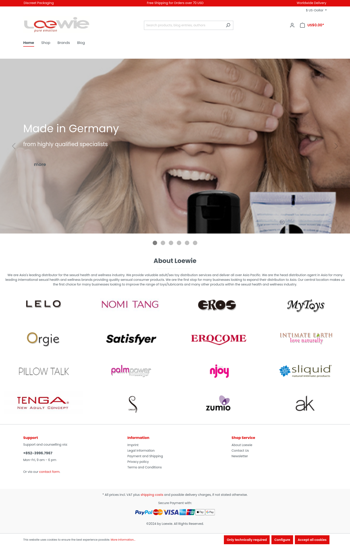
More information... (123, 540)
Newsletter (239, 456)
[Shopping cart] (312, 25)
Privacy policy (138, 461)
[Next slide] (336, 146)
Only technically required (247, 540)
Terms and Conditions (144, 467)
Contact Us (240, 450)
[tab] (155, 243)
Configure (282, 540)
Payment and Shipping (145, 456)
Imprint (133, 445)
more (40, 164)
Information (138, 437)
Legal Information (141, 450)
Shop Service (243, 437)
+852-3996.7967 (37, 453)
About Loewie (241, 445)
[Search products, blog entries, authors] (183, 25)
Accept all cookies (312, 540)
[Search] (228, 25)
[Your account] (292, 25)
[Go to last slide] (13, 146)
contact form (49, 471)
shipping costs (152, 494)
